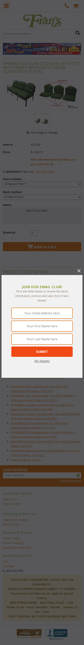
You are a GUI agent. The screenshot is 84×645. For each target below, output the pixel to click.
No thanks (42, 361)
